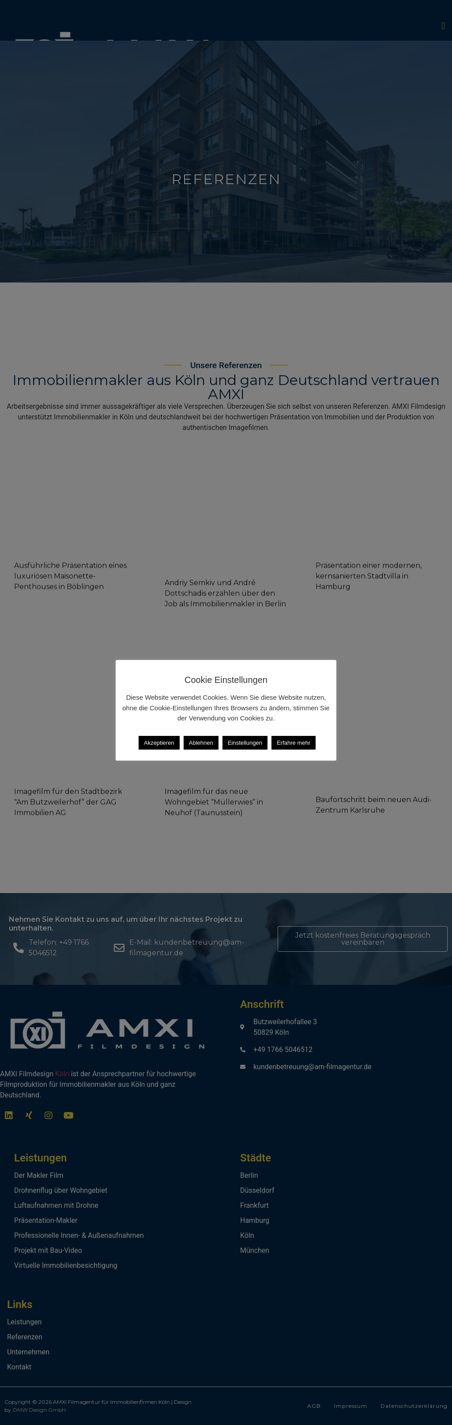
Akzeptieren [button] (159, 742)
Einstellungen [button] (245, 742)
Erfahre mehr (293, 742)
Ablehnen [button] (201, 742)
